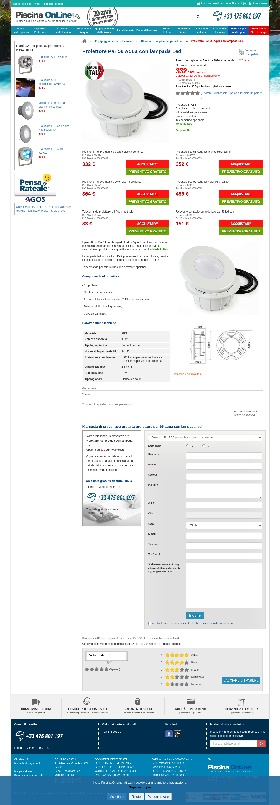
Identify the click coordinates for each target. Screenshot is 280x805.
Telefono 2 (154, 554)
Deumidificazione (146, 30)
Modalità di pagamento (27, 763)
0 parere (207, 93)
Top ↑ (211, 759)
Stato (151, 523)
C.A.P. (151, 503)
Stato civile (154, 446)
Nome (152, 464)
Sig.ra (194, 446)
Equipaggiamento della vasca (114, 41)
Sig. (209, 446)
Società (152, 474)
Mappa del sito (22, 3)
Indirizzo (153, 484)
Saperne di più (140, 787)
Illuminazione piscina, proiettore (162, 41)
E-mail (152, 533)
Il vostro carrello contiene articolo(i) (221, 3)
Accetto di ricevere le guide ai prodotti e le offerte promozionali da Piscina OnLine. (193, 623)
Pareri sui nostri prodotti (48, 3)
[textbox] (224, 505)
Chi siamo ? (21, 759)
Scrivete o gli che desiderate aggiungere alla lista (164, 568)
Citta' (151, 513)
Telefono (153, 544)
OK (261, 743)
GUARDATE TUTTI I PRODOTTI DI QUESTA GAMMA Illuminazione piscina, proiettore (43, 208)
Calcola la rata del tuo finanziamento (198, 75)
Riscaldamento (125, 30)
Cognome (154, 454)
